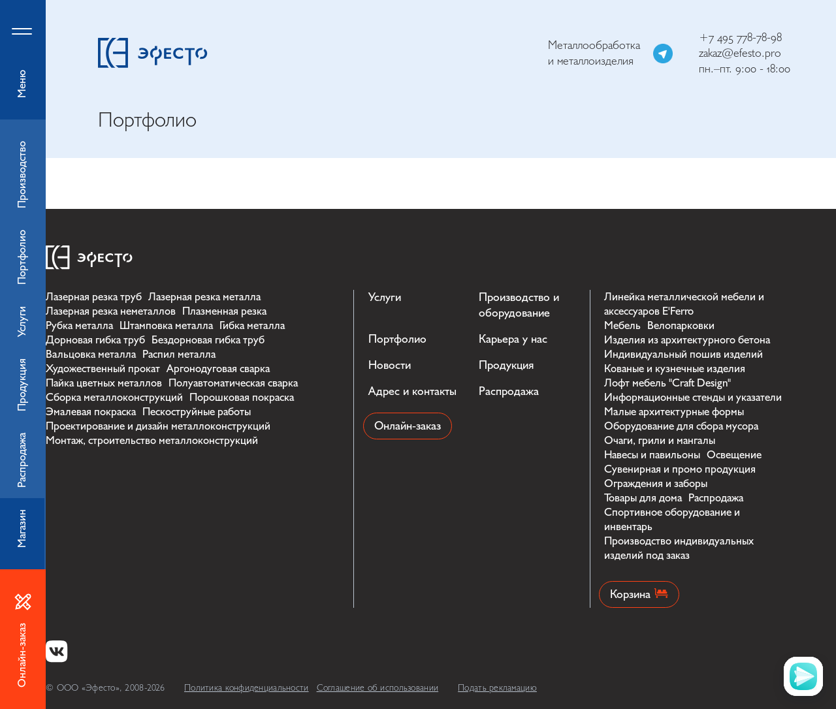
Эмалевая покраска (91, 411)
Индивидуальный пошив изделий (683, 354)
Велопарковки (681, 325)
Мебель (622, 325)
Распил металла (179, 354)
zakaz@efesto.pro (740, 53)
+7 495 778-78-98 (740, 37)
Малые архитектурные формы (674, 411)
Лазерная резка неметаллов (111, 311)
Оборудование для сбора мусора (681, 426)
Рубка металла (79, 325)
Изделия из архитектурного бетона (687, 340)
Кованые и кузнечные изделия (674, 368)
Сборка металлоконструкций (114, 397)
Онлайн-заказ (407, 425)
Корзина (639, 594)
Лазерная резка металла (204, 297)
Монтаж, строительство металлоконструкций (152, 440)
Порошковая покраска (241, 397)
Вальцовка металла (91, 354)
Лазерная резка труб (94, 297)
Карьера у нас (513, 339)
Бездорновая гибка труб (208, 340)
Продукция (506, 365)
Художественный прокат (103, 368)
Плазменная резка (224, 311)
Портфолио (397, 339)
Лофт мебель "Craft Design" (667, 383)
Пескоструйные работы (196, 411)
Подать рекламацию (497, 687)
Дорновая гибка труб (95, 340)
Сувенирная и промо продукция (680, 469)
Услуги (384, 297)
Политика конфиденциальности (246, 687)
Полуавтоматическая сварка (233, 383)
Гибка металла (252, 325)
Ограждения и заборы (655, 483)
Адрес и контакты (412, 391)
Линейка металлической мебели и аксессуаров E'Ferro (684, 304)
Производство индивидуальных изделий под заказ (679, 548)
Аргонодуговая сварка (218, 368)
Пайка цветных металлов (104, 383)
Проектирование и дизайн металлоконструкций (158, 426)
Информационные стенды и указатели (693, 397)
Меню (22, 60)
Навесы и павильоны (652, 455)
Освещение (734, 455)
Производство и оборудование (519, 305)
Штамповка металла (166, 325)
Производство (22, 174)
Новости (389, 365)
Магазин (22, 528)
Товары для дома (643, 498)
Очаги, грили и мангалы (659, 440)
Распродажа (509, 391)
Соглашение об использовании (378, 687)
